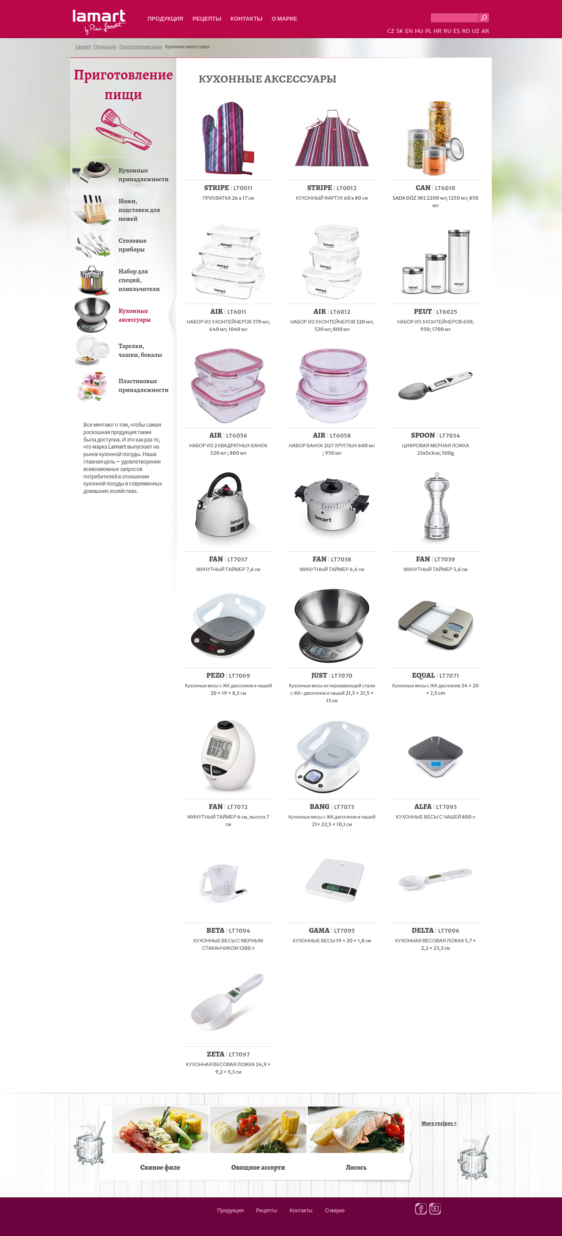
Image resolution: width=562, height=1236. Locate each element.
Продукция (165, 18)
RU (447, 31)
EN (409, 31)
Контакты (247, 18)
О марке (284, 18)
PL (428, 31)
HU (419, 31)
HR (437, 31)
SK (399, 31)
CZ (390, 31)
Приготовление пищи (140, 47)
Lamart (99, 22)
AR (485, 31)
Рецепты (206, 18)
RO (466, 31)
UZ (475, 31)
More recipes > (439, 1123)
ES (457, 31)
